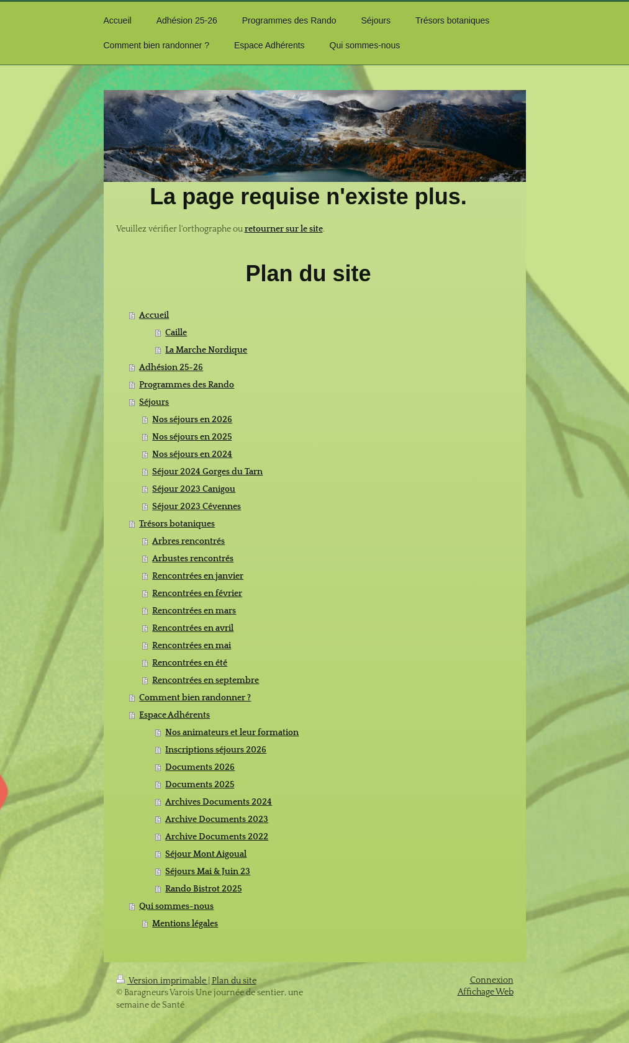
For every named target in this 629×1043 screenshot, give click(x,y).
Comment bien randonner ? (195, 698)
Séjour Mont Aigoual (206, 854)
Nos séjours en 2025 (192, 437)
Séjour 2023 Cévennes (196, 507)
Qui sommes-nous (176, 906)
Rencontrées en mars (194, 611)
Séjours (154, 402)
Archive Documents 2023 (216, 819)
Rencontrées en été (189, 663)
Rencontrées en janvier (197, 576)
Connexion (492, 980)
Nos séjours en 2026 (192, 420)
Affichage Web (486, 992)
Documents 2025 (199, 785)
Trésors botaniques (177, 524)
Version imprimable (162, 981)
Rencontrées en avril (192, 628)
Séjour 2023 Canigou (193, 489)
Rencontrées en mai (191, 646)
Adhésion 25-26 (171, 367)
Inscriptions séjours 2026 (215, 750)
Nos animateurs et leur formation (232, 733)
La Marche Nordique (206, 350)
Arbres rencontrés (188, 541)
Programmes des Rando (186, 385)
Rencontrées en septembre (205, 680)
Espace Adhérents (174, 715)
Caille (176, 333)
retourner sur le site (284, 229)
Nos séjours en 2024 (192, 454)
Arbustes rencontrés (192, 559)
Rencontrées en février (197, 593)
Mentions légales (185, 924)
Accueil (154, 315)
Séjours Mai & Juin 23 (207, 872)
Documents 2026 (200, 767)
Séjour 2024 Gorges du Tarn (207, 472)
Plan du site (234, 981)
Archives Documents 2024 (218, 802)
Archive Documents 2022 (216, 837)
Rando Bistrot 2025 (203, 889)
